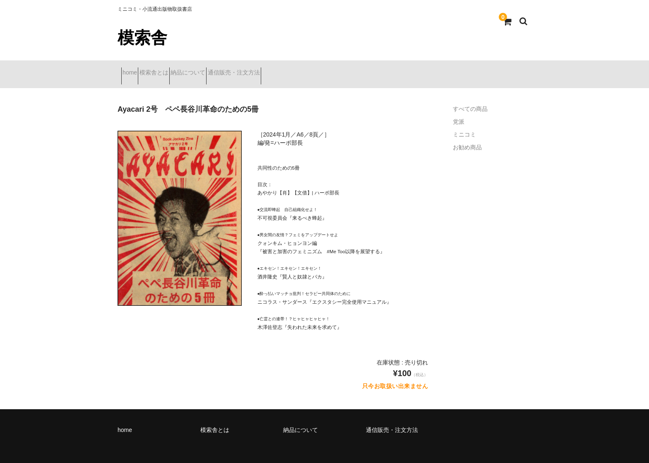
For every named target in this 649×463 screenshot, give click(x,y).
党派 (458, 111)
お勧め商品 (467, 137)
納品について (221, 69)
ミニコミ (464, 124)
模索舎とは (172, 69)
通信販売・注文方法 (281, 69)
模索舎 (142, 38)
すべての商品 (470, 98)
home (133, 69)
